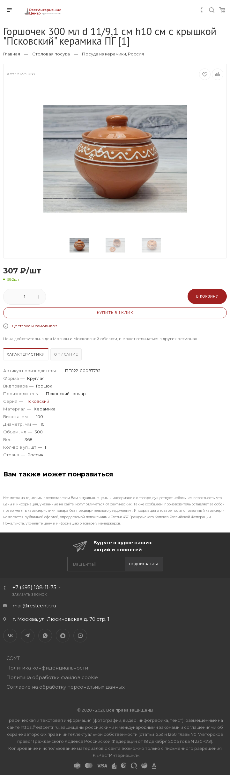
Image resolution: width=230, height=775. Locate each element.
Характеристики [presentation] (26, 354)
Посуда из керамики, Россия (113, 53)
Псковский (37, 401)
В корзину (207, 296)
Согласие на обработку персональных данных (65, 687)
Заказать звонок (29, 594)
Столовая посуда (51, 53)
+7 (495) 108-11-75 (34, 587)
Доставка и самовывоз (34, 325)
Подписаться (143, 564)
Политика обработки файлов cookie (52, 677)
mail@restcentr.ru (34, 606)
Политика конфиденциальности (47, 668)
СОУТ (13, 658)
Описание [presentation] (66, 354)
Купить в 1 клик (115, 312)
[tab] (26, 355)
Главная (11, 53)
